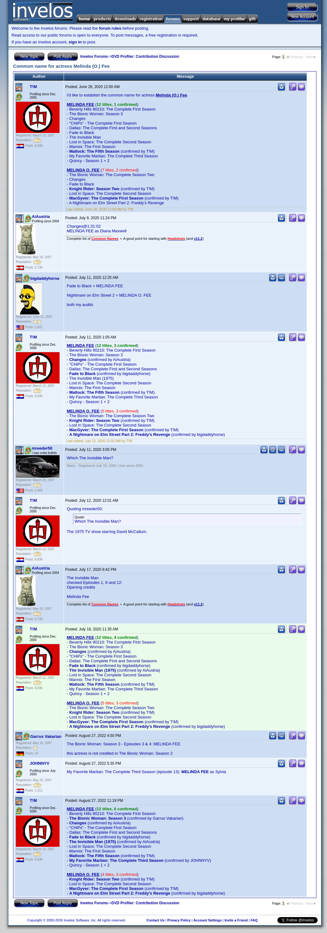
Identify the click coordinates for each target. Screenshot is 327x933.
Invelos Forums (94, 56)
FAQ (254, 920)
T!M (33, 86)
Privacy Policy (179, 920)
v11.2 (198, 238)
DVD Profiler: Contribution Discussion (145, 56)
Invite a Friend (236, 920)
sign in (75, 42)
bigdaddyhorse (44, 278)
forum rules (110, 28)
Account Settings (207, 920)
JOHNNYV (39, 763)
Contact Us (155, 920)
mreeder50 (42, 448)
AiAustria (41, 216)
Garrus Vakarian (45, 736)
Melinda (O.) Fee (171, 95)
